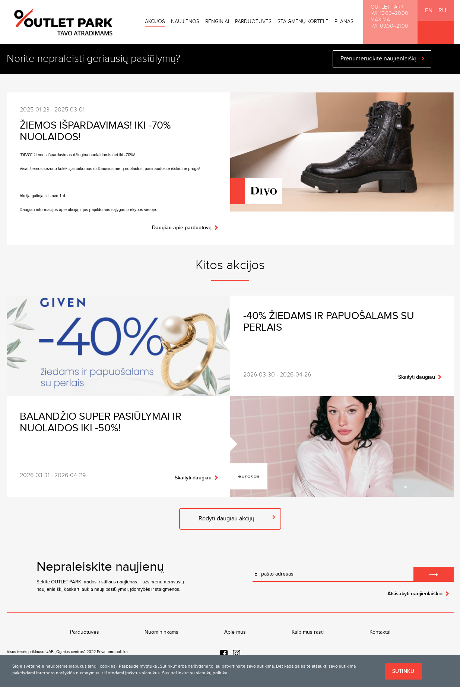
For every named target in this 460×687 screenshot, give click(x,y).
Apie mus (235, 632)
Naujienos (185, 22)
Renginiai (217, 22)
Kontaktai (379, 632)
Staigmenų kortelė (303, 22)
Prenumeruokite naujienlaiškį (378, 58)
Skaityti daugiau (416, 377)
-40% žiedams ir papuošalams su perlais (328, 322)
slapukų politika (211, 672)
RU (442, 10)
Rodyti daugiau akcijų (226, 518)
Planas (343, 22)
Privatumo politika (112, 651)
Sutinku (403, 671)
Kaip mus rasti (308, 632)
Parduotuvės (253, 22)
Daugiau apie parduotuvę (182, 227)
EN (428, 10)
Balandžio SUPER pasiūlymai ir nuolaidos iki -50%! (100, 422)
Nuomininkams (161, 632)
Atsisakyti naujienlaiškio (414, 593)
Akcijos (155, 22)
